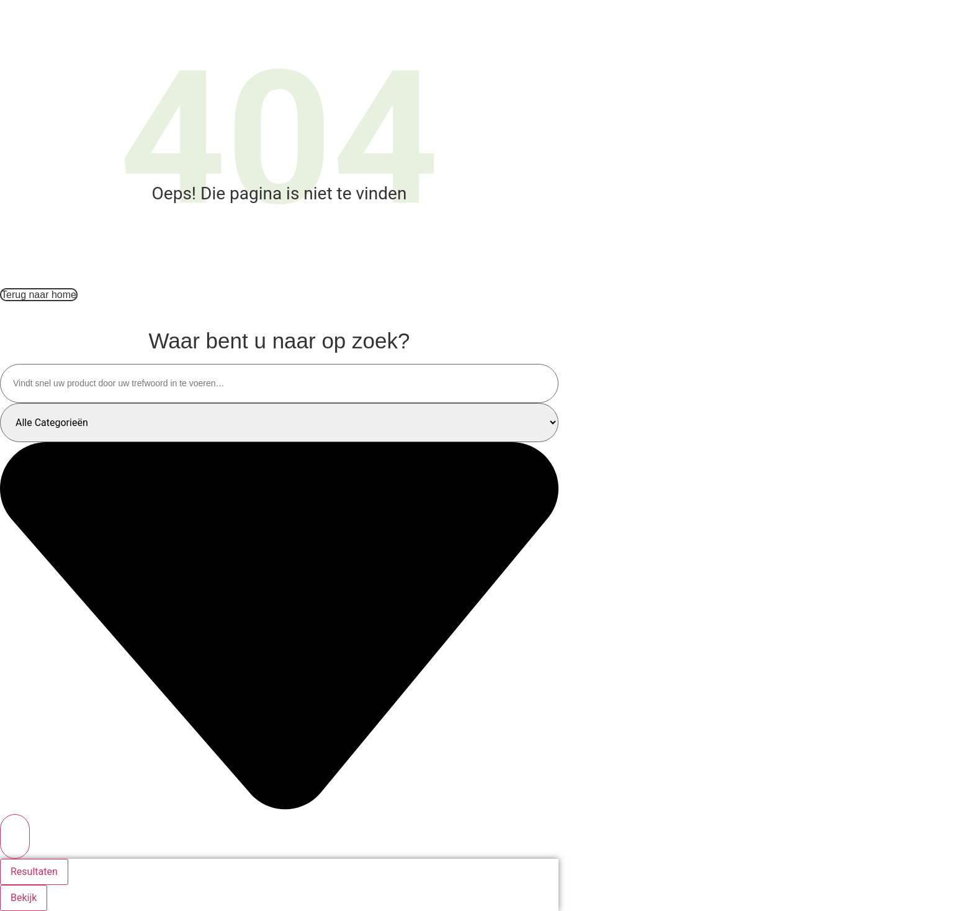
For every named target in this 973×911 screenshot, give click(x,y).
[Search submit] (15, 836)
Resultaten (34, 871)
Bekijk (24, 898)
